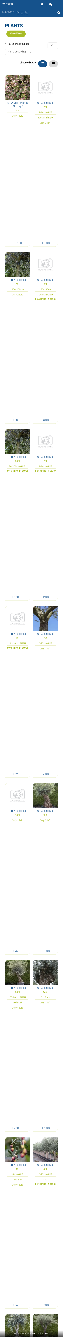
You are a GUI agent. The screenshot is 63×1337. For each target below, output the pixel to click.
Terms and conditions (31, 1206)
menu (9, 4)
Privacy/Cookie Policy (31, 1322)
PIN (31, 1295)
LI (8, 1295)
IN (23, 1295)
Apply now (31, 1214)
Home (42, 4)
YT (39, 1295)
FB (15, 1295)
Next (53, 1060)
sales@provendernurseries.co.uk (31, 1144)
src (58, 12)
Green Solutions (31, 1319)
